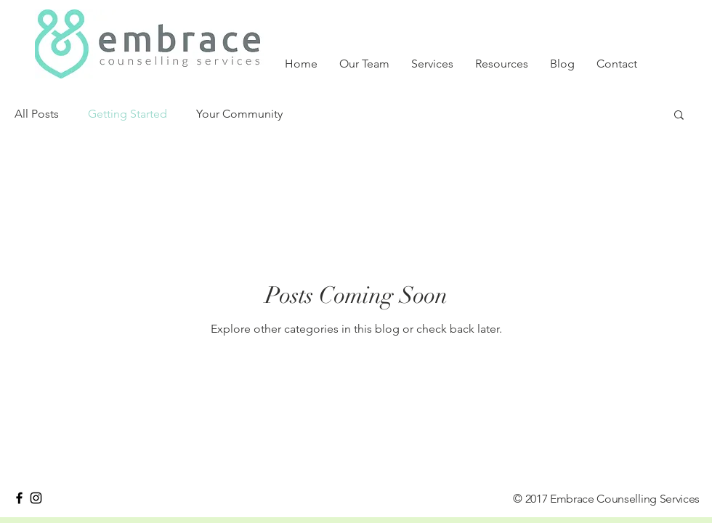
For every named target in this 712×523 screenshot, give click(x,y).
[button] (679, 115)
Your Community (239, 114)
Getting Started (127, 114)
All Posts (37, 114)
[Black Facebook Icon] (19, 498)
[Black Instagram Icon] (36, 498)
